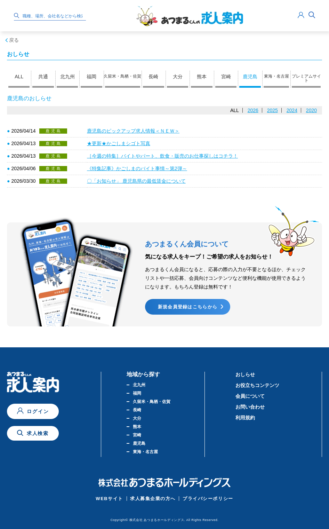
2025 (272, 110)
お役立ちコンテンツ (257, 385)
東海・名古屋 (276, 76)
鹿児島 (250, 76)
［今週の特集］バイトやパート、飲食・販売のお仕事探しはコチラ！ (162, 156)
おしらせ (245, 374)
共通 (43, 76)
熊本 (202, 76)
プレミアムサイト (306, 78)
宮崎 (226, 76)
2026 (253, 110)
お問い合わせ (250, 406)
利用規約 (245, 417)
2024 (292, 110)
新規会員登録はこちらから (188, 306)
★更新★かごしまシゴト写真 (118, 143)
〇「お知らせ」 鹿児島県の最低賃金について (136, 181)
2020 (311, 110)
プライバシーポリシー (208, 498)
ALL (19, 76)
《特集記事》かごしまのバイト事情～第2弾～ (137, 168)
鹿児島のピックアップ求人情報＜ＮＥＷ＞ (133, 131)
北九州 (67, 76)
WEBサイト (109, 498)
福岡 (91, 76)
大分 (178, 76)
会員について (250, 396)
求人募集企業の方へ (153, 498)
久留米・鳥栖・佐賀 (122, 76)
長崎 (153, 76)
